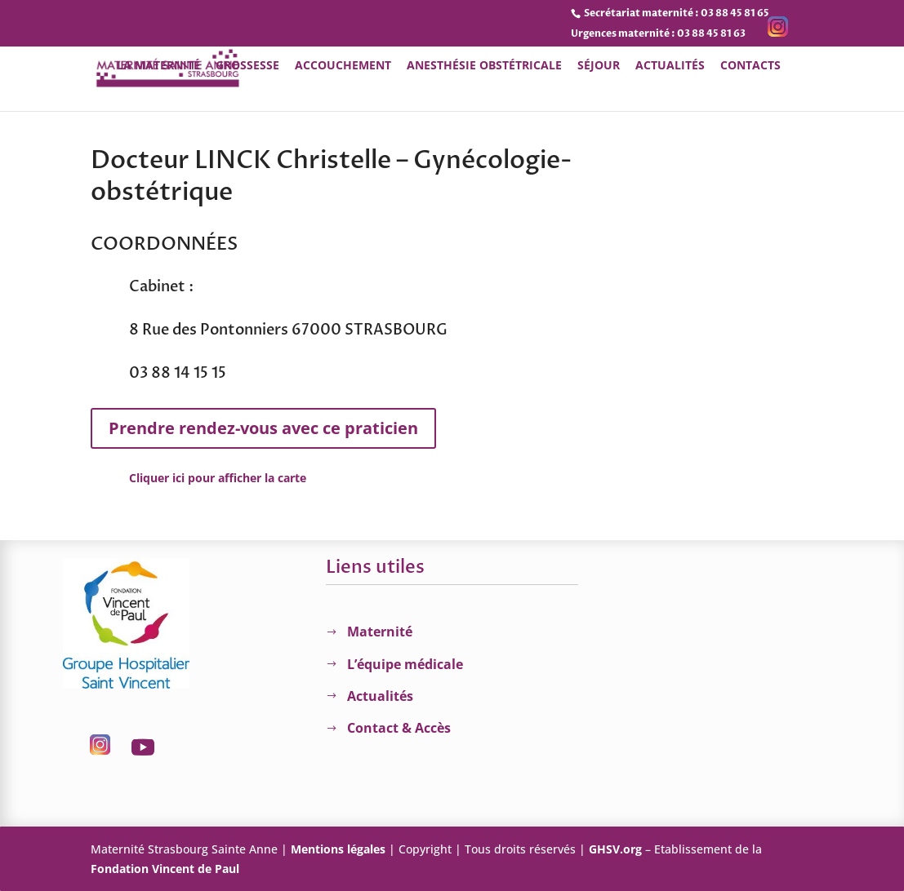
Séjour (598, 66)
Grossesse (247, 66)
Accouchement (343, 66)
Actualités (670, 66)
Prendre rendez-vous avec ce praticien (263, 428)
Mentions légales (338, 849)
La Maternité (158, 66)
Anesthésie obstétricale (484, 66)
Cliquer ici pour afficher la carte (217, 477)
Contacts (750, 66)
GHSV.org (615, 849)
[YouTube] (805, 32)
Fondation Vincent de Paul (165, 868)
